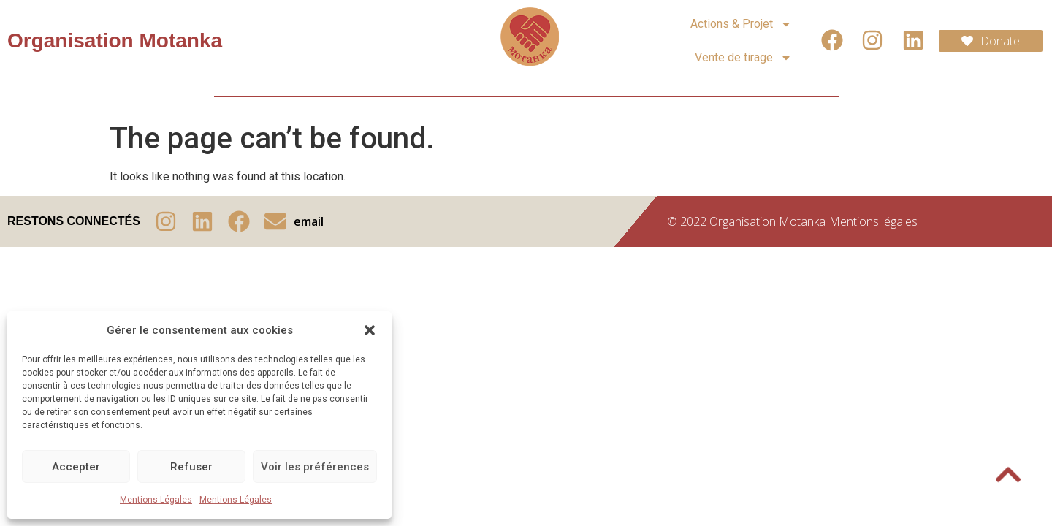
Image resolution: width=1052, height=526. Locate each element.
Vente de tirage (743, 58)
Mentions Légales (156, 500)
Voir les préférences (315, 466)
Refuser (191, 466)
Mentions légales (873, 221)
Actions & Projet (741, 24)
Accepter (76, 466)
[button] (369, 330)
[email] (275, 221)
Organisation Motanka (114, 40)
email (309, 221)
